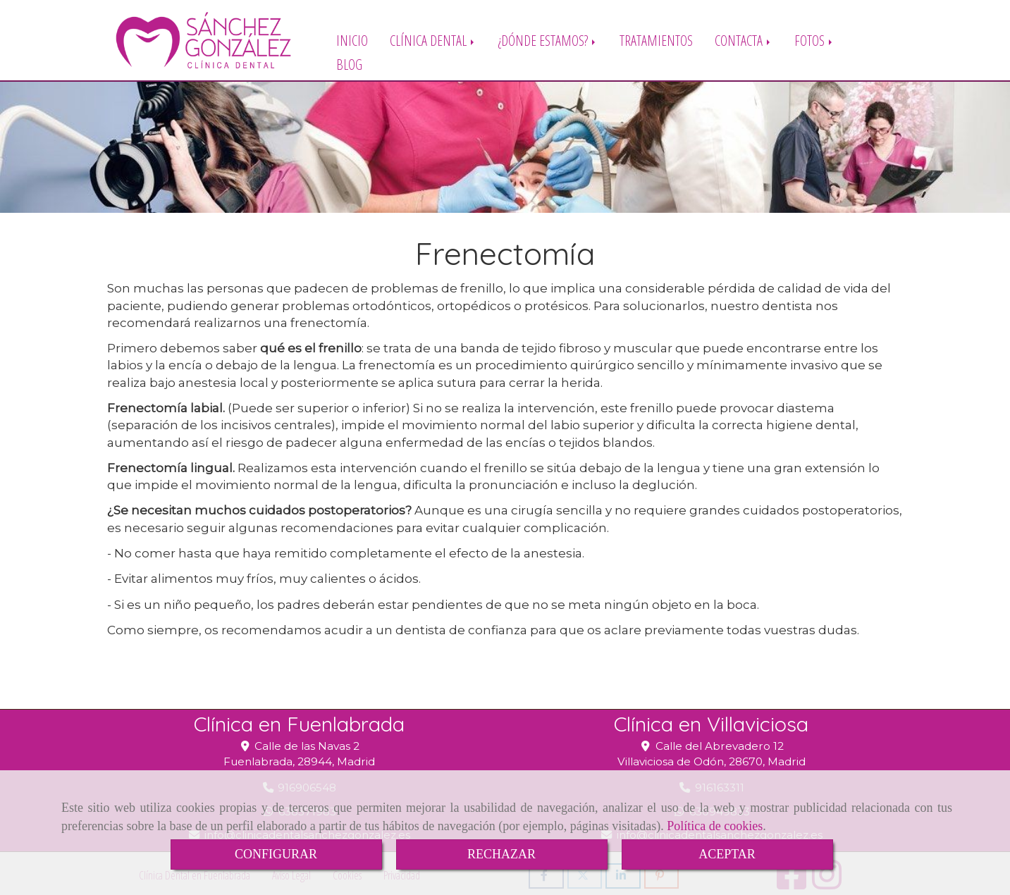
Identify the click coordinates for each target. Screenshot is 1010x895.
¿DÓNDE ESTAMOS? (548, 39)
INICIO (352, 39)
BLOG (349, 63)
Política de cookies (715, 826)
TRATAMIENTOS (656, 39)
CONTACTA (743, 39)
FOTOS (814, 39)
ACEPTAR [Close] (727, 854)
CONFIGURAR (276, 854)
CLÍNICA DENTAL (433, 39)
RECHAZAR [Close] (501, 854)
